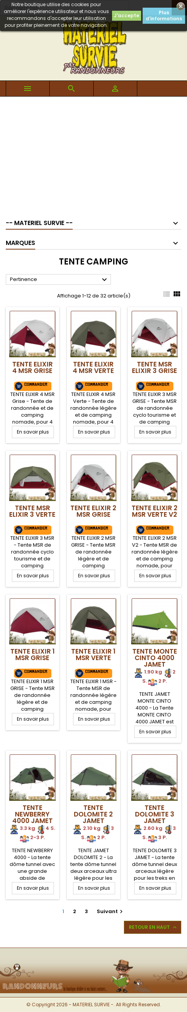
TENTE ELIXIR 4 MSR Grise (32, 367)
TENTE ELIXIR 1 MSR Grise (32, 654)
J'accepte (126, 15)
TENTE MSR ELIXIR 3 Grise (154, 367)
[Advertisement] (93, 154)
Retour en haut (153, 927)
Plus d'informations (164, 15)
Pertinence (59, 279)
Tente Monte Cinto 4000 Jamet (154, 658)
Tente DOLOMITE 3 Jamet (154, 814)
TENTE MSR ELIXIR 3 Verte (32, 511)
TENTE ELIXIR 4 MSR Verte (93, 367)
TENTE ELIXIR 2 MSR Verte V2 (154, 511)
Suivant (111, 911)
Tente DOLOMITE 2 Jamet (93, 814)
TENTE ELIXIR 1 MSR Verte (93, 654)
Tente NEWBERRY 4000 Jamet (32, 814)
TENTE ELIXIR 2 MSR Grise (93, 511)
